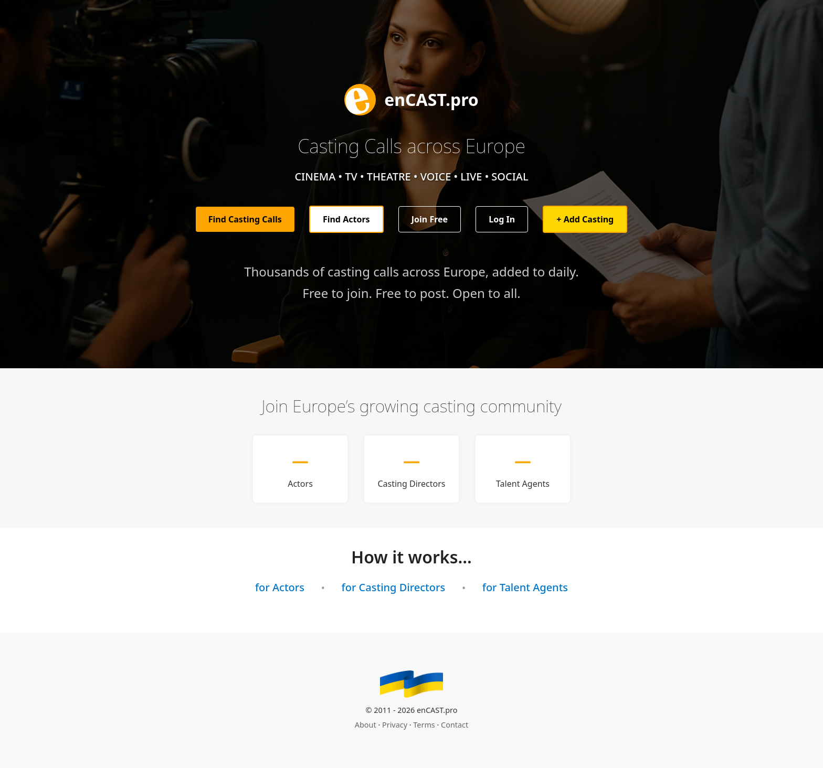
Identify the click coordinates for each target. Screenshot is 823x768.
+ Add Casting (585, 219)
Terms (424, 725)
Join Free (430, 219)
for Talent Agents (525, 587)
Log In (502, 219)
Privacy (394, 725)
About (365, 725)
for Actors (279, 587)
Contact (454, 725)
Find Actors (346, 219)
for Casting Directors (394, 587)
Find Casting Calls (245, 219)
